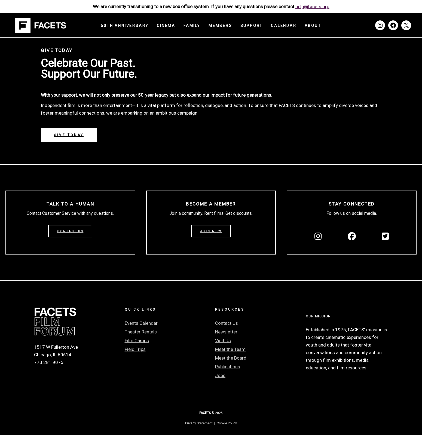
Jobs (220, 375)
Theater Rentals (141, 332)
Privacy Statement (199, 423)
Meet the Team (230, 349)
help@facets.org (312, 6)
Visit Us (223, 340)
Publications (227, 366)
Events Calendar (141, 323)
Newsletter (226, 332)
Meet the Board (230, 358)
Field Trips (135, 349)
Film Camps (137, 340)
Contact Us (226, 323)
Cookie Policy (227, 423)
